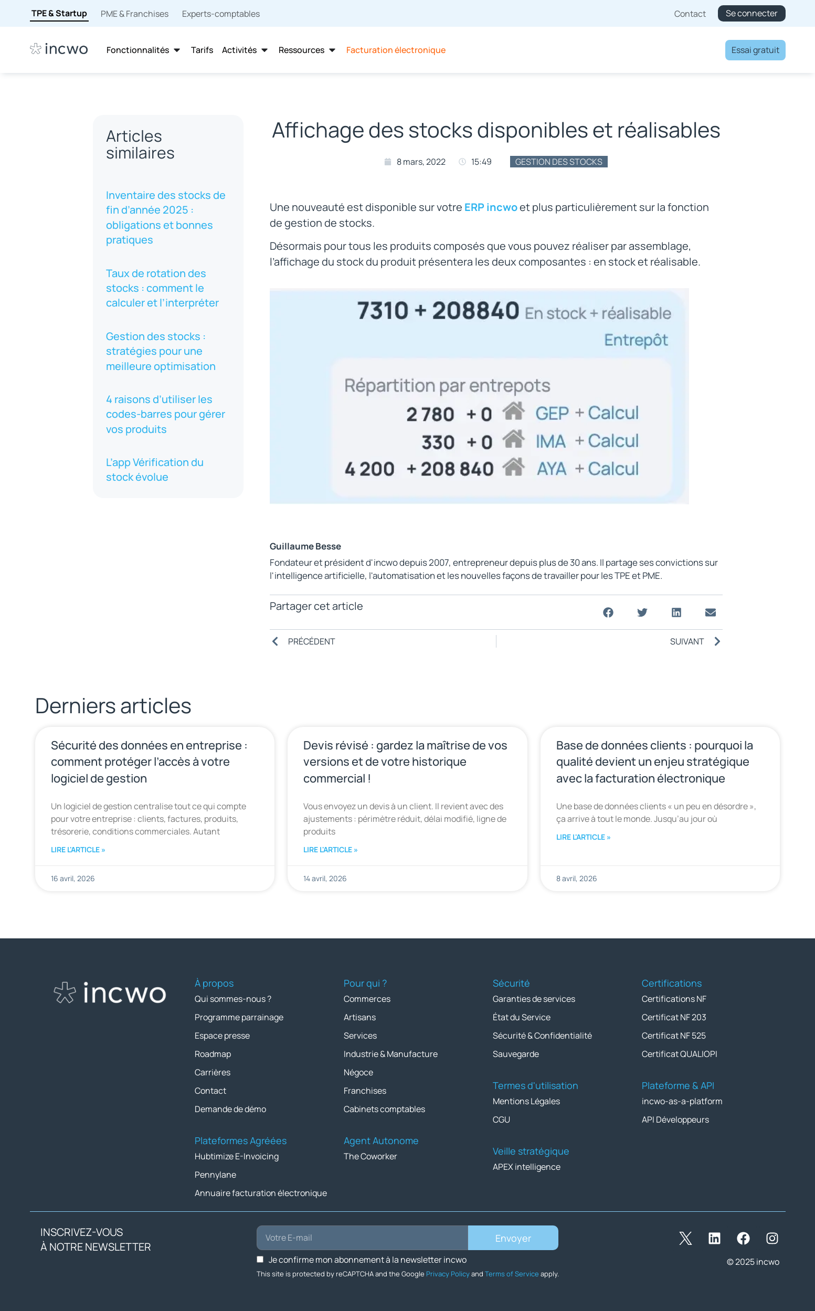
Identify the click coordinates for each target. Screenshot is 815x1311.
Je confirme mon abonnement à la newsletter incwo (368, 1259)
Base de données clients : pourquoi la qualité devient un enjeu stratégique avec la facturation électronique (654, 761)
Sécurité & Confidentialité (542, 1035)
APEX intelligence (526, 1166)
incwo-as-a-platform (682, 1101)
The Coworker (370, 1156)
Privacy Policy (448, 1273)
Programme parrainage (239, 1017)
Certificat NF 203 (674, 1017)
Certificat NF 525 (674, 1035)
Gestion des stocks (558, 161)
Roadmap (213, 1054)
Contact (210, 1090)
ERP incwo (490, 207)
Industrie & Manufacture (391, 1054)
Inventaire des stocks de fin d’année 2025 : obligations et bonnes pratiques (166, 217)
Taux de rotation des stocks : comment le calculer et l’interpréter (162, 288)
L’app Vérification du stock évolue (155, 469)
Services (360, 1035)
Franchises (365, 1090)
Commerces (367, 999)
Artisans (360, 1017)
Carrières (212, 1072)
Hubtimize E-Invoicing (237, 1156)
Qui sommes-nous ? (233, 999)
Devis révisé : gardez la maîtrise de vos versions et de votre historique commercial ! (405, 761)
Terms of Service (512, 1273)
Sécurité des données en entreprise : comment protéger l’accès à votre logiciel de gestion (149, 761)
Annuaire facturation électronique (261, 1193)
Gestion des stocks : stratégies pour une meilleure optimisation (161, 351)
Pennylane (215, 1174)
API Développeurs (675, 1119)
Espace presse (222, 1035)
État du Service (522, 1017)
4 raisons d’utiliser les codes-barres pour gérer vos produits (165, 414)
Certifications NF (674, 999)
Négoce (358, 1072)
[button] (608, 612)
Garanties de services (534, 999)
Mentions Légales (526, 1101)
